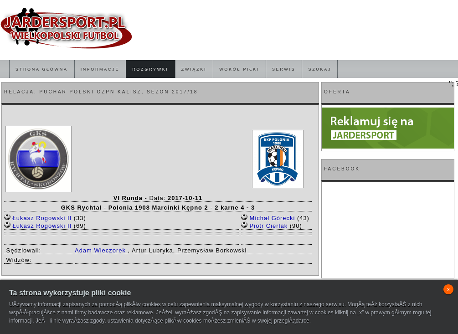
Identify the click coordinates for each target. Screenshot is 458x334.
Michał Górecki (272, 218)
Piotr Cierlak (269, 225)
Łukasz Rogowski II (42, 218)
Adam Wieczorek (100, 250)
